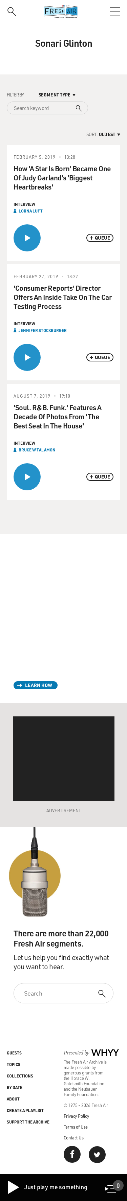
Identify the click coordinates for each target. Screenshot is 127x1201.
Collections (20, 1075)
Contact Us (74, 1137)
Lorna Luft (31, 211)
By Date (14, 1087)
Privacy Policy (76, 1116)
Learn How (38, 685)
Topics (13, 1064)
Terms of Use (76, 1127)
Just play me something (47, 1187)
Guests (14, 1052)
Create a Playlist (25, 1110)
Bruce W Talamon (37, 449)
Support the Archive (28, 1122)
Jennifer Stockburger (43, 330)
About (13, 1099)
